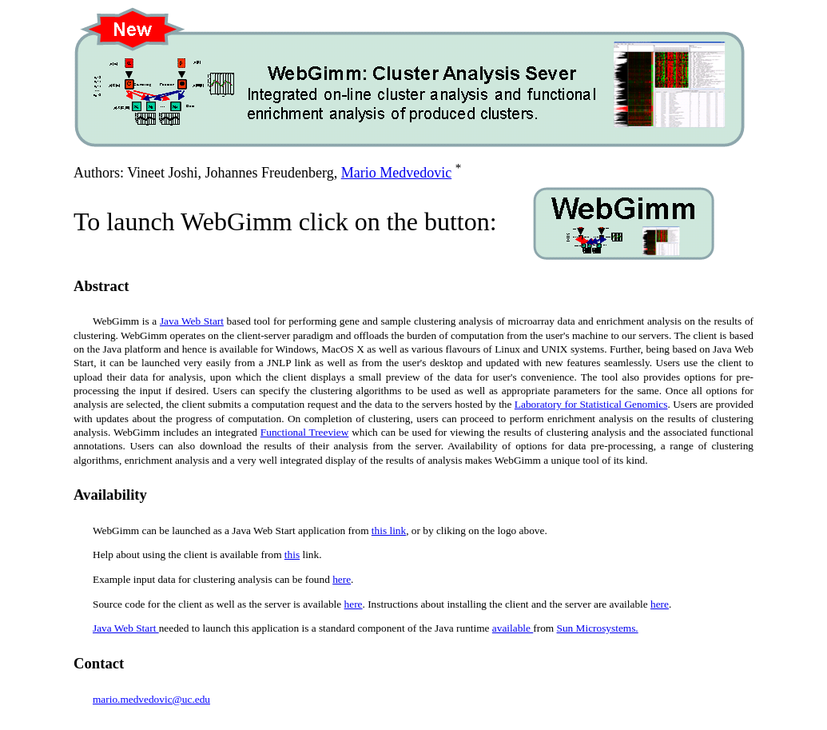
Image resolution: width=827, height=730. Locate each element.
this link (389, 531)
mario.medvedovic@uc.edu (151, 699)
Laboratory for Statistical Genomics (591, 404)
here (341, 579)
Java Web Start (192, 321)
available (512, 628)
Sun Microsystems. (597, 628)
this (292, 554)
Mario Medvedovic (396, 173)
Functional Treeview (304, 432)
